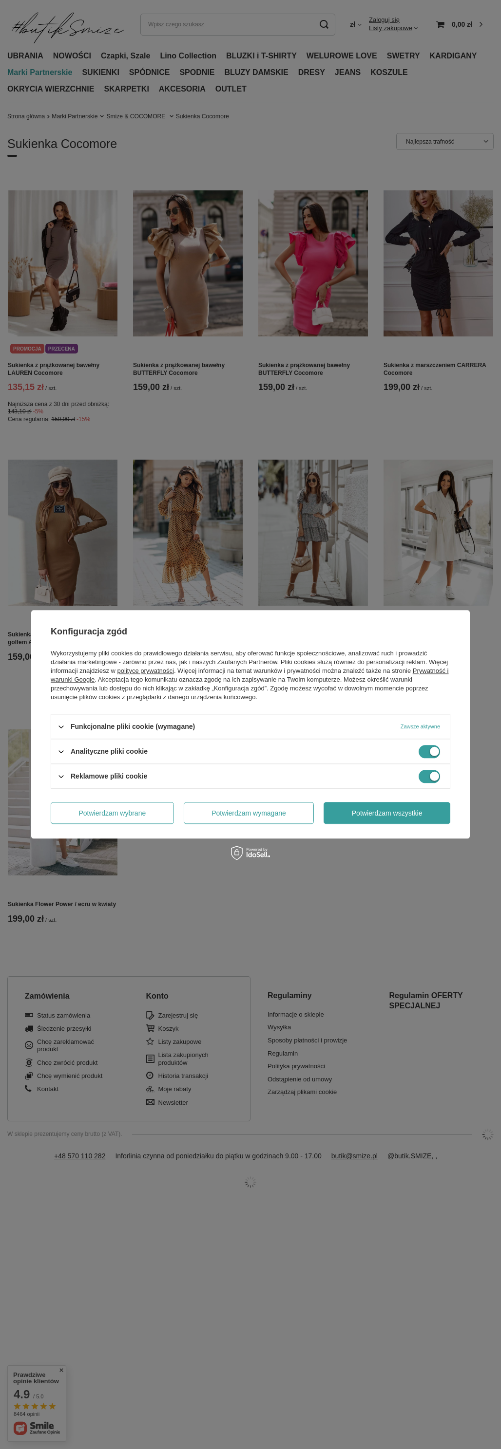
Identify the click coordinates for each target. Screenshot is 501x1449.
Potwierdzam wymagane (249, 813)
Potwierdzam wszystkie (387, 813)
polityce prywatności (145, 670)
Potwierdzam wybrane (112, 813)
